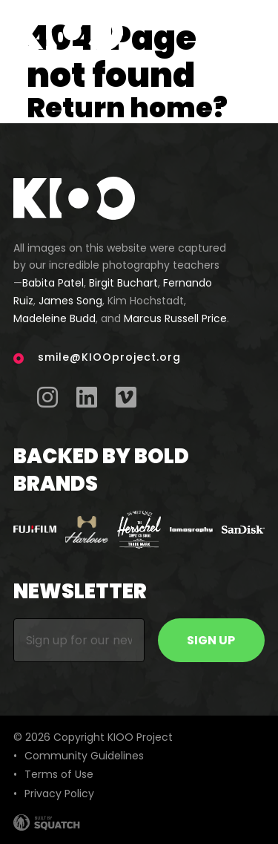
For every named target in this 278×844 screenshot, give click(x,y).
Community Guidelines (84, 756)
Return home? (127, 108)
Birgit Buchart (123, 282)
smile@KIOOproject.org (109, 357)
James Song (70, 300)
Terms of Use (58, 775)
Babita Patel (53, 282)
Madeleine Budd (54, 318)
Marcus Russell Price (175, 318)
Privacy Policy (59, 794)
